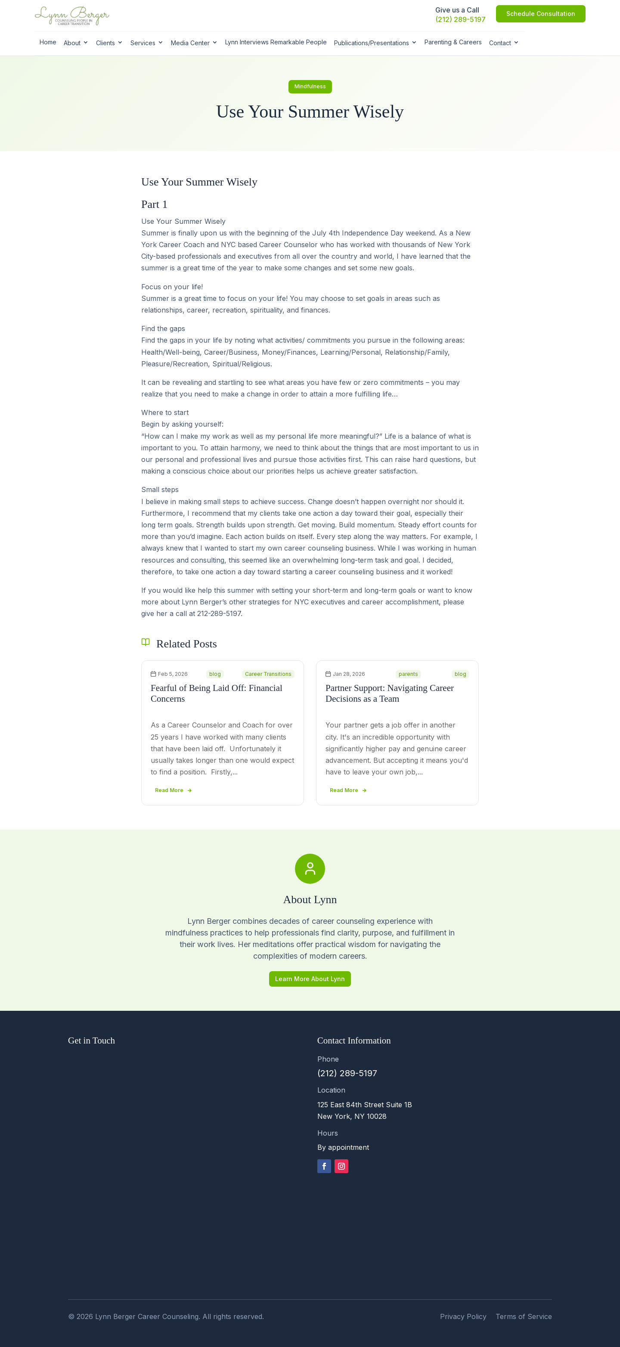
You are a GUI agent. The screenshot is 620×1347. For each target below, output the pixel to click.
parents (408, 674)
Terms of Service (524, 1316)
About (72, 42)
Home (48, 42)
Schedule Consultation (540, 13)
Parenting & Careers (453, 42)
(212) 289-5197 (460, 19)
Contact (500, 42)
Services (142, 42)
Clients (105, 42)
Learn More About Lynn (310, 978)
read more (169, 790)
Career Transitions (268, 674)
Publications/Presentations (371, 42)
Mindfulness (310, 86)
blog (215, 674)
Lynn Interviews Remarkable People (276, 42)
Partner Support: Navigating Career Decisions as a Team (390, 693)
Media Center (190, 42)
